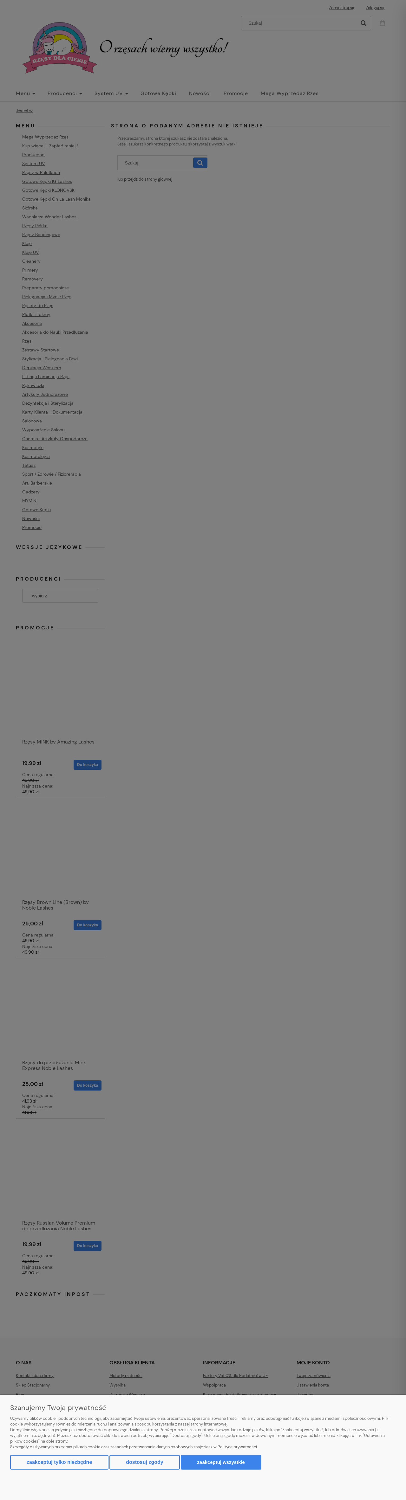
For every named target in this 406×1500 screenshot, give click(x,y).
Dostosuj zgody (144, 1462)
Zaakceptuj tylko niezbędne (59, 1462)
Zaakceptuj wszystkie (221, 1462)
